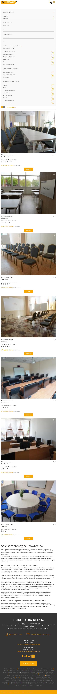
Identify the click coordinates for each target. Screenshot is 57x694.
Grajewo (33, 672)
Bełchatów (7, 668)
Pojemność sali (8, 23)
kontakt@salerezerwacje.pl (41, 634)
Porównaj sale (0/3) (11, 107)
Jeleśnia (31, 673)
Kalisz (36, 673)
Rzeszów (39, 680)
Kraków (27, 675)
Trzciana (52, 682)
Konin (8, 675)
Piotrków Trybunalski (42, 678)
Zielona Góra (38, 685)
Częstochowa (20, 670)
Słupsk (45, 680)
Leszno (38, 675)
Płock (51, 678)
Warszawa (19, 683)
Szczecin (24, 682)
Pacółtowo (21, 678)
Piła (33, 678)
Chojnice (5, 670)
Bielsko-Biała (22, 668)
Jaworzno (5, 673)
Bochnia (29, 668)
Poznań (7, 680)
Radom (19, 680)
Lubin (43, 675)
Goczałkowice (25, 672)
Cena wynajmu (7, 34)
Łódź (17, 677)
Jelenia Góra (23, 673)
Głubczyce (11, 672)
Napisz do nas (28, 664)
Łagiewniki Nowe (10, 677)
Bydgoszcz (44, 668)
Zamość (31, 685)
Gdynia (52, 670)
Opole (50, 677)
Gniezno (17, 672)
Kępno (48, 673)
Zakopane (24, 685)
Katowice (42, 673)
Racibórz (13, 680)
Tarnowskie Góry (33, 682)
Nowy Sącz (38, 677)
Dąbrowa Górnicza (37, 670)
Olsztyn (44, 677)
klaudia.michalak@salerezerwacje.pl (28, 644)
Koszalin (21, 675)
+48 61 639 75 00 (15, 634)
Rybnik (33, 680)
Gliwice (4, 672)
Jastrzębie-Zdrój (50, 672)
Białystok (14, 668)
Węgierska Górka (29, 683)
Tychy (6, 683)
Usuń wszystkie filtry (8, 12)
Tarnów (41, 682)
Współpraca (30, 692)
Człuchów (27, 670)
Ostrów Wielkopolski (10, 678)
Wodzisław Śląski (48, 683)
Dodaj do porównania (54, 113)
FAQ (23, 692)
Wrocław (17, 685)
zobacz (28, 169)
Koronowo (15, 675)
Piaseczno (28, 678)
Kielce (52, 673)
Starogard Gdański (15, 682)
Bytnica (51, 668)
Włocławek (38, 683)
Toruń (46, 682)
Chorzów (12, 670)
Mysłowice (23, 677)
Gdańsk (46, 670)
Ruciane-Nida (26, 680)
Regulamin (16, 692)
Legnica (33, 675)
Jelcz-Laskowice (14, 673)
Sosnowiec (5, 682)
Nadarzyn (30, 677)
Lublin (48, 675)
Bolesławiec (36, 668)
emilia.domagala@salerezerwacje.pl (28, 651)
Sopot (50, 680)
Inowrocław (40, 672)
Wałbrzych (12, 683)
